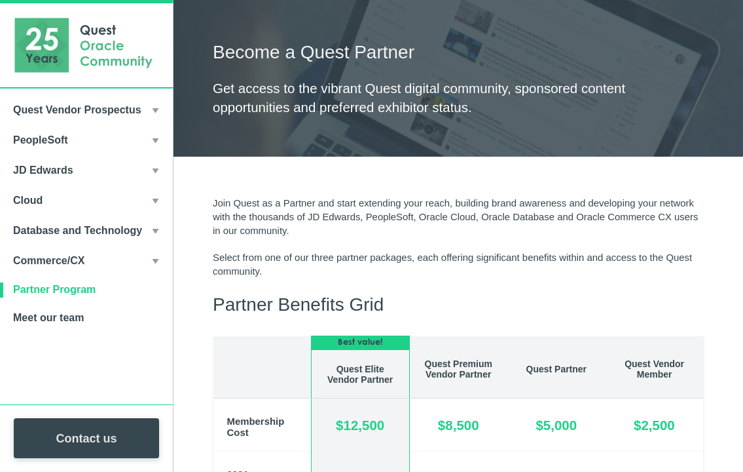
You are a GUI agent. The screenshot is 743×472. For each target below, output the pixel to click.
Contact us (86, 438)
